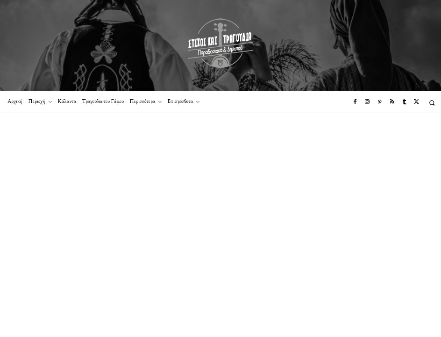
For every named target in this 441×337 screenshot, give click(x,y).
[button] (432, 103)
